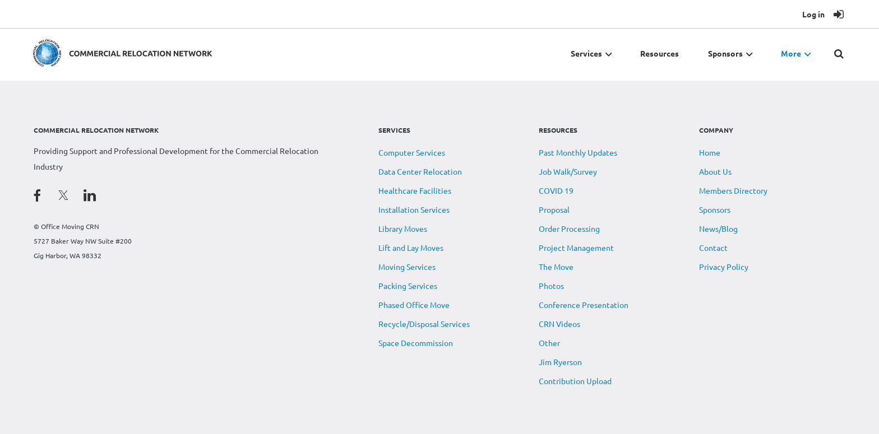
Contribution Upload (575, 381)
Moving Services (407, 267)
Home (709, 152)
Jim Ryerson (560, 362)
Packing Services (407, 286)
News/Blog (718, 228)
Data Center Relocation (420, 171)
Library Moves (402, 228)
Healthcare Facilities (414, 190)
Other (549, 343)
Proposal (554, 209)
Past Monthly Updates (578, 152)
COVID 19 (556, 190)
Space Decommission (415, 343)
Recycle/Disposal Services (424, 324)
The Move (556, 267)
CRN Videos (559, 324)
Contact (713, 247)
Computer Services (411, 152)
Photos (551, 286)
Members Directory (733, 190)
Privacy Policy (723, 267)
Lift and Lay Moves (410, 247)
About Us (715, 171)
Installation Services (414, 209)
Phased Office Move (414, 305)
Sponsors (714, 209)
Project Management (576, 247)
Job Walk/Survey (568, 171)
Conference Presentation (583, 305)
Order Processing (569, 228)
